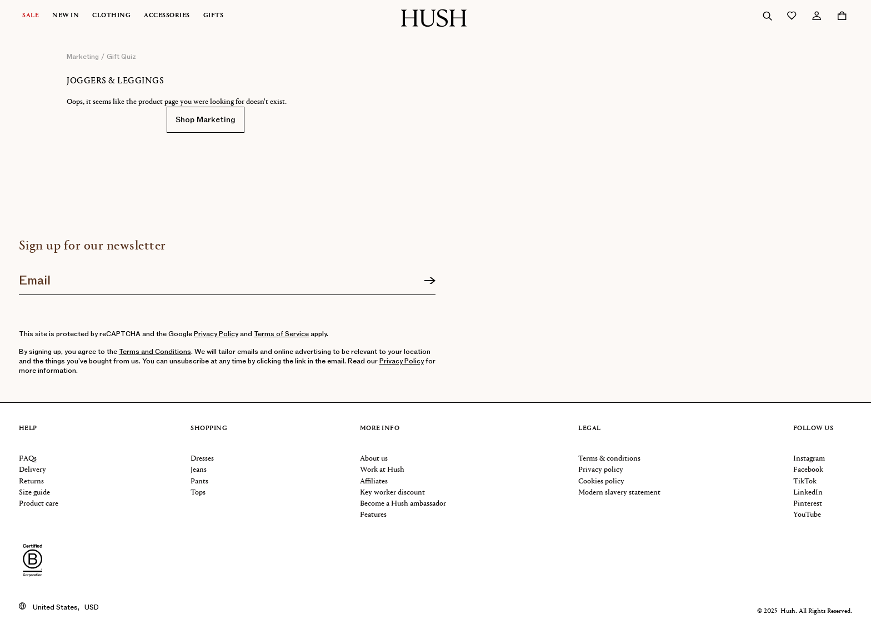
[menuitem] (37, 15)
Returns (31, 481)
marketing (83, 56)
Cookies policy (601, 481)
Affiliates (374, 481)
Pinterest (807, 503)
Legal (589, 429)
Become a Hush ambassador (403, 503)
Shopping (209, 429)
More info (380, 429)
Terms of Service (281, 334)
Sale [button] (30, 16)
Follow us (813, 429)
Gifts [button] (213, 16)
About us (374, 458)
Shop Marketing (206, 119)
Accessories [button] (167, 16)
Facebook (808, 469)
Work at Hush (382, 469)
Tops (198, 492)
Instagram (809, 458)
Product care (38, 503)
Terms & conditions (609, 458)
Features (373, 514)
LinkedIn (808, 492)
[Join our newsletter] (227, 276)
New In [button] (65, 16)
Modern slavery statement (619, 492)
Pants (199, 481)
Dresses (202, 458)
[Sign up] (430, 281)
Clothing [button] (111, 16)
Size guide (34, 492)
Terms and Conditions (155, 351)
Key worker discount (392, 492)
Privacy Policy (216, 334)
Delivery (32, 469)
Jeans (199, 469)
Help (28, 429)
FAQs (28, 458)
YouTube (807, 514)
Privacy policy (600, 469)
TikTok (805, 481)
